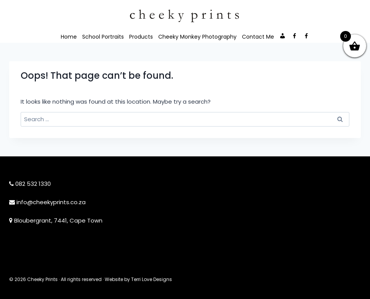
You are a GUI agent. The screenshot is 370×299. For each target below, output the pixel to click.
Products (141, 37)
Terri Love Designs (151, 279)
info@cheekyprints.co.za (51, 202)
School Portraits (103, 37)
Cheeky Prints (42, 279)
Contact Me (258, 37)
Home (69, 37)
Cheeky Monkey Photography (197, 37)
